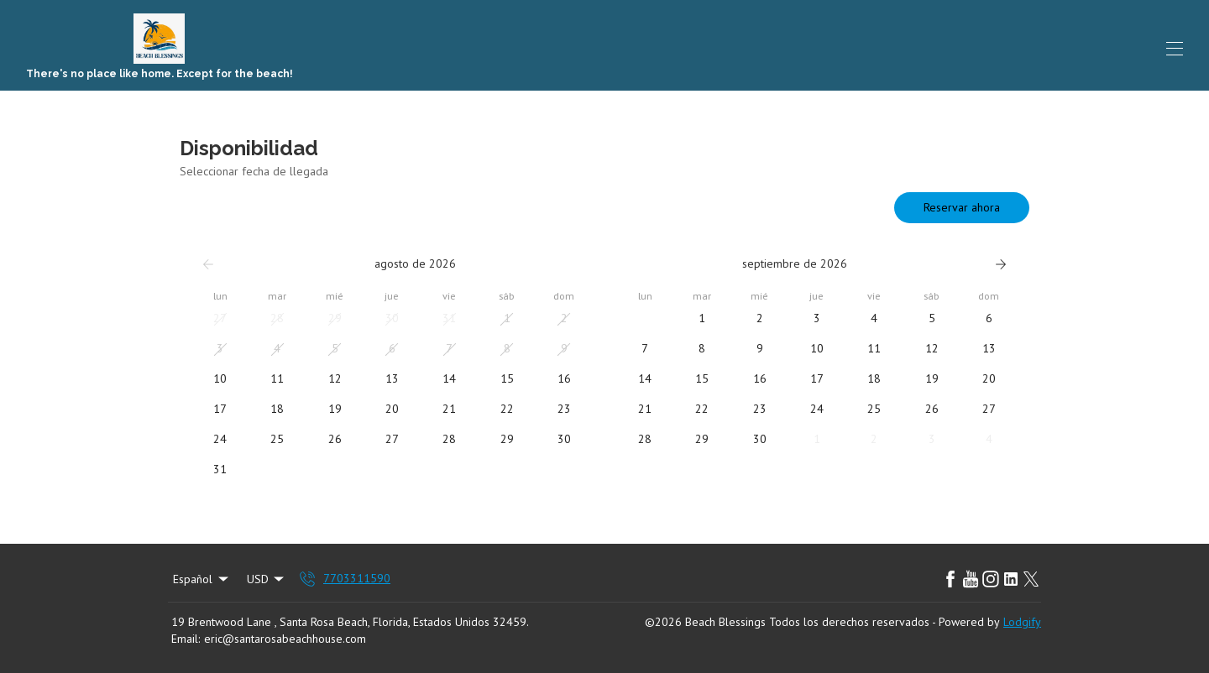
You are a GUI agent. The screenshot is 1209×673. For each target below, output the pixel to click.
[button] (220, 319)
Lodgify (1022, 621)
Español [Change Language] (202, 579)
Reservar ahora (962, 207)
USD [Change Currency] (267, 579)
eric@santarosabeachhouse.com (285, 638)
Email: (185, 638)
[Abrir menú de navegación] (1174, 48)
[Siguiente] (1001, 264)
